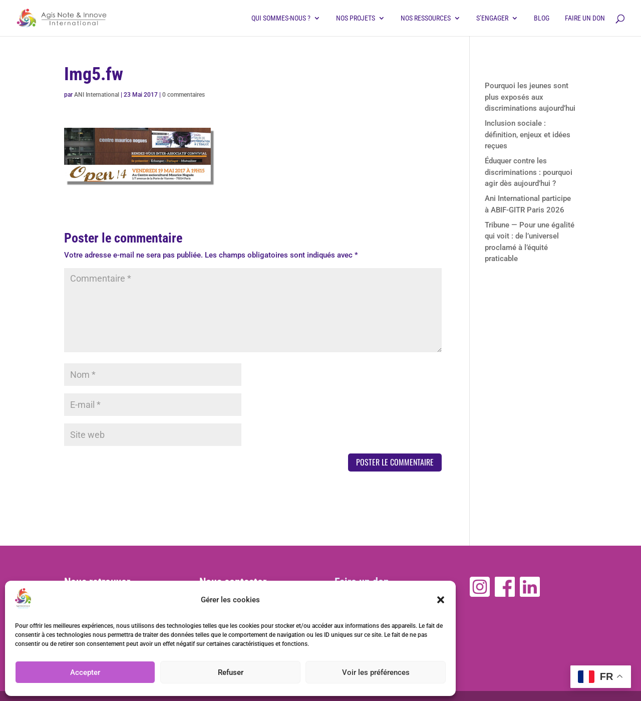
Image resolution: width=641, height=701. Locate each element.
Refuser (230, 672)
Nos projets (355, 18)
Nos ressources (426, 18)
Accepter (85, 672)
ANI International (96, 94)
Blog (541, 18)
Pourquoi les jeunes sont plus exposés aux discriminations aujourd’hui (530, 97)
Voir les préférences (376, 672)
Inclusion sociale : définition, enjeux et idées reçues (527, 134)
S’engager (492, 18)
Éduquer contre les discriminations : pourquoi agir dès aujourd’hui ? (528, 172)
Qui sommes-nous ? (280, 18)
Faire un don (585, 18)
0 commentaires (183, 94)
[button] (441, 600)
